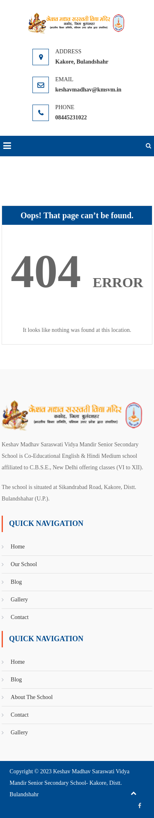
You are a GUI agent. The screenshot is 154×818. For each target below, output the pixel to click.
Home (18, 547)
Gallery (19, 599)
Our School (24, 564)
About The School (32, 697)
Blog (16, 582)
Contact (20, 617)
